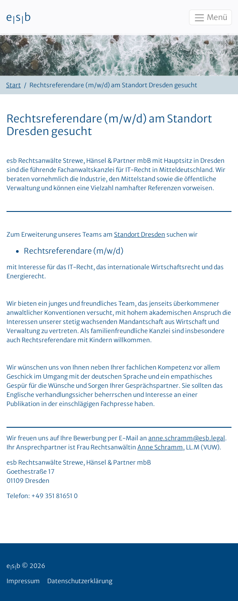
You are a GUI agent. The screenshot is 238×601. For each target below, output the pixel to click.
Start (13, 85)
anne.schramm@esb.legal (186, 438)
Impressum (23, 581)
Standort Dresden (139, 234)
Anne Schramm (160, 447)
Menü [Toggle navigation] (210, 17)
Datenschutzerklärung (79, 581)
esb (18, 17)
